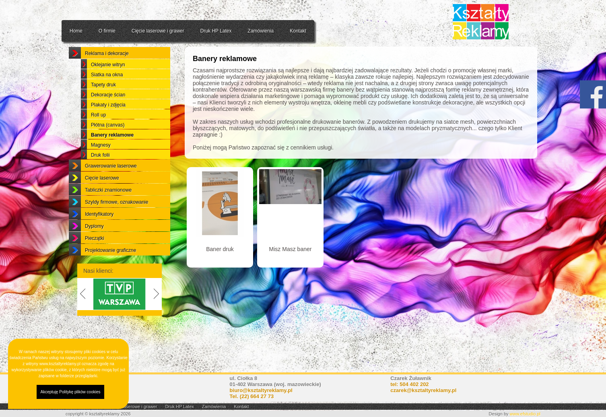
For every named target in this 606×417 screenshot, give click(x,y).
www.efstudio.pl (525, 413)
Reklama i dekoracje (107, 73)
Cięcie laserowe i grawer (158, 31)
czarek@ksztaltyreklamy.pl (423, 390)
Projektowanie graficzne (110, 270)
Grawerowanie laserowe (111, 185)
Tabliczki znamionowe (108, 210)
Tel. (252, 396)
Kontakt (298, 31)
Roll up (98, 134)
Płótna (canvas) (107, 144)
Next (158, 314)
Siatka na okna (107, 94)
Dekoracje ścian (108, 114)
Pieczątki (94, 258)
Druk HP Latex (216, 31)
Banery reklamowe (112, 154)
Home (76, 31)
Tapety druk (103, 104)
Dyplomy (94, 246)
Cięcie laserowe (102, 197)
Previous (81, 314)
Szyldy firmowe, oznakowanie (116, 222)
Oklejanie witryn (108, 84)
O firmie (107, 31)
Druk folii (100, 175)
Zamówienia (261, 31)
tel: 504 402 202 (409, 384)
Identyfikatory (99, 234)
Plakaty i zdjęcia (108, 124)
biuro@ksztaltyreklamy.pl (261, 390)
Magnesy (101, 165)
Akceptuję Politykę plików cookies (71, 392)
